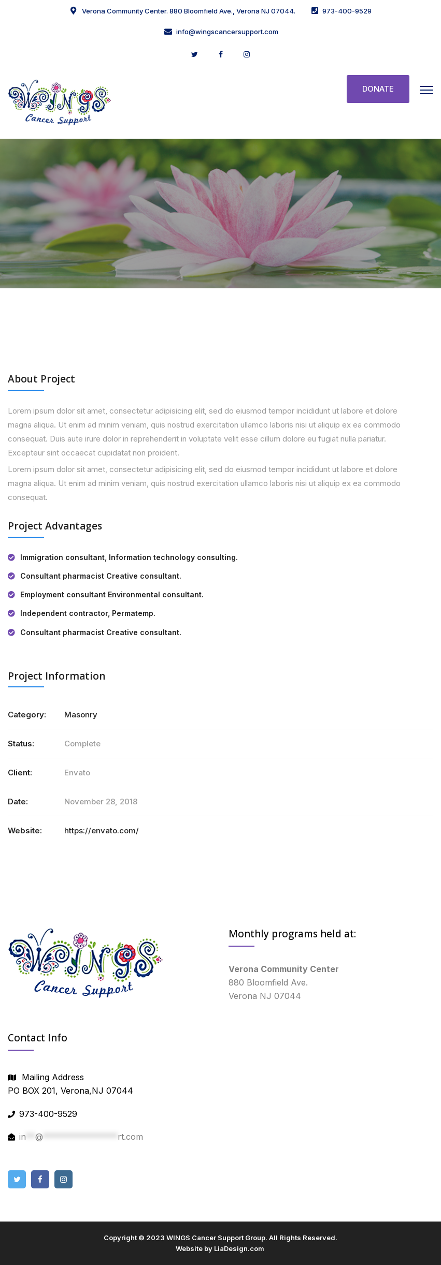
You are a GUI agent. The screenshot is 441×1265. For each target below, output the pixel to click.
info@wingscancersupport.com (227, 31)
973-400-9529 (347, 11)
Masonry (80, 714)
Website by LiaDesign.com (220, 1248)
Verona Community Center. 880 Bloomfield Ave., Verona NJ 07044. (187, 11)
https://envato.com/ (101, 830)
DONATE (378, 89)
